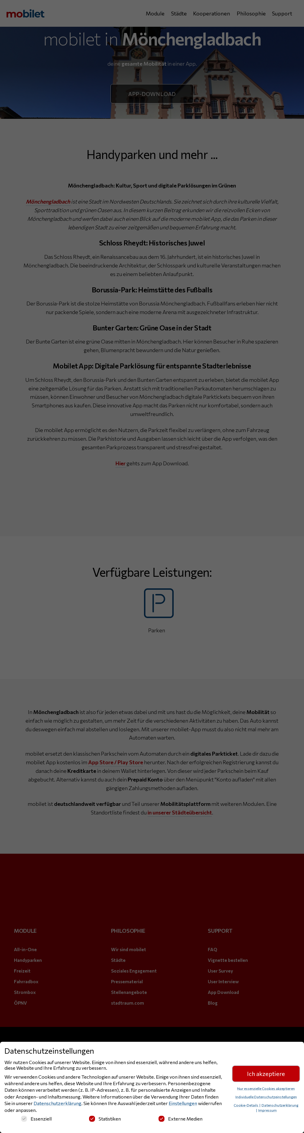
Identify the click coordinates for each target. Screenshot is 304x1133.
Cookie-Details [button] (246, 1105)
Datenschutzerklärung (57, 1103)
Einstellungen (183, 1103)
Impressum (267, 1110)
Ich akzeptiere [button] (266, 1073)
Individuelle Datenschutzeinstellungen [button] (266, 1097)
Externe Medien (180, 1118)
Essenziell (36, 1118)
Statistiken (105, 1118)
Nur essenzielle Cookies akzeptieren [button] (266, 1088)
